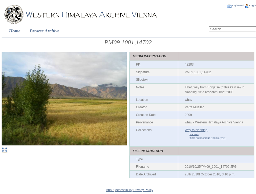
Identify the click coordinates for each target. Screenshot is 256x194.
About (110, 190)
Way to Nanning (196, 130)
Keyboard (237, 5)
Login (252, 5)
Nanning (194, 134)
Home (14, 30)
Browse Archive (44, 30)
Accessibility (123, 190)
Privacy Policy (143, 190)
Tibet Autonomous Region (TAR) (207, 137)
